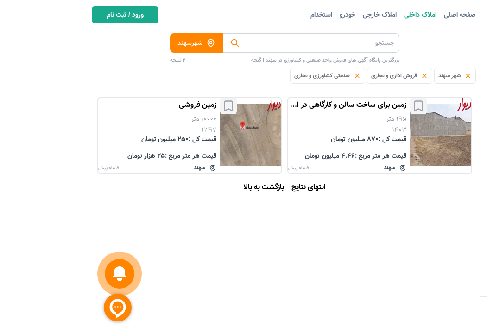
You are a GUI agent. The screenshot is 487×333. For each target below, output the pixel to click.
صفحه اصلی (370, 15)
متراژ (453, 271)
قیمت (452, 255)
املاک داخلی (330, 15)
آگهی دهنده (443, 238)
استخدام (231, 15)
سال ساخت (444, 288)
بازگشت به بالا (173, 187)
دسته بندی (456, 39)
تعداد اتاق (446, 221)
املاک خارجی (290, 15)
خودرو (258, 15)
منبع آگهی (446, 205)
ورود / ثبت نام (35, 15)
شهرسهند (107, 43)
